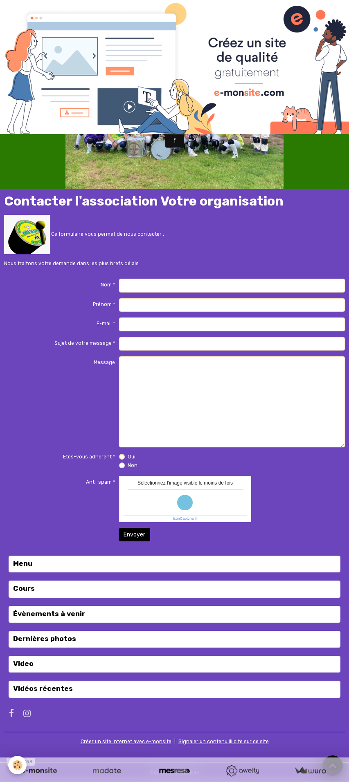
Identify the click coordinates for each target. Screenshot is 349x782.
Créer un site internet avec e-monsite (126, 741)
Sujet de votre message (83, 343)
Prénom (102, 304)
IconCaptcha (183, 518)
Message (104, 362)
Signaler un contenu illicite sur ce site (223, 741)
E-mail (104, 323)
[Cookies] (17, 765)
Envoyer (134, 534)
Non (132, 465)
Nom (106, 285)
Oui (131, 457)
